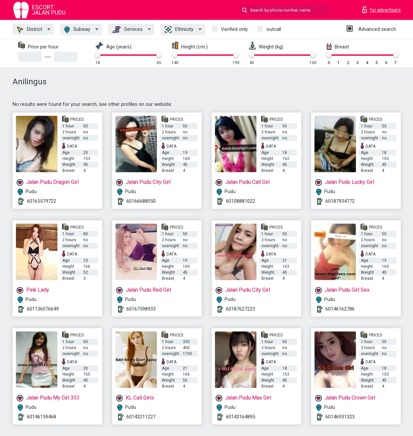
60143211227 (141, 417)
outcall (273, 29)
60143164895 (240, 417)
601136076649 (43, 309)
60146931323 (340, 417)
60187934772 (340, 201)
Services (127, 29)
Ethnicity (179, 29)
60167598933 (141, 309)
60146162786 (340, 309)
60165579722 (41, 201)
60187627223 (240, 309)
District (29, 29)
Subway (77, 29)
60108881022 (240, 201)
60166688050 (141, 201)
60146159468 (41, 417)
